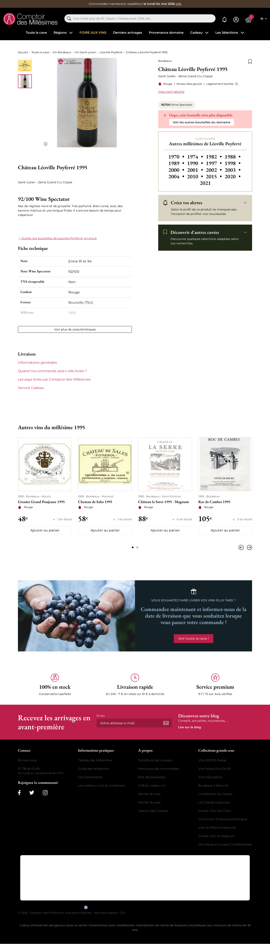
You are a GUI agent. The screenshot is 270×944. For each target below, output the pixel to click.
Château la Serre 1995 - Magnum (163, 501)
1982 (214, 156)
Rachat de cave (149, 794)
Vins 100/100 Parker (212, 760)
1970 (176, 156)
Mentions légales (105, 913)
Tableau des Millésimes (95, 760)
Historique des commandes (158, 769)
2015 (214, 176)
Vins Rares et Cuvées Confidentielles (225, 845)
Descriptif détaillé (171, 92)
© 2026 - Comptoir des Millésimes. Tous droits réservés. (55, 913)
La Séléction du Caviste (215, 794)
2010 (195, 176)
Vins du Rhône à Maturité (217, 828)
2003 (232, 169)
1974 (195, 156)
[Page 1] (133, 548)
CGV (123, 913)
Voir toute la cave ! (193, 638)
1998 (232, 163)
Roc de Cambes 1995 (214, 501)
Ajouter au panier (44, 531)
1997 (214, 163)
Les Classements (90, 777)
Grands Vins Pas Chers (214, 811)
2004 (176, 176)
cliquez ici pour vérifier (171, 907)
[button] (236, 84)
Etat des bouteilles (151, 777)
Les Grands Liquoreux (214, 802)
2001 (195, 169)
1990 (195, 163)
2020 (232, 176)
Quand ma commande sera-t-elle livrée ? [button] (52, 371)
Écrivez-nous (27, 760)
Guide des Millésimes (93, 769)
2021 (205, 182)
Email (101, 716)
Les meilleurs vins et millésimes (101, 786)
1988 (232, 156)
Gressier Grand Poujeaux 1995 (41, 501)
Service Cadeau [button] (31, 388)
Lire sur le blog (189, 727)
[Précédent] (242, 547)
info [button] (178, 4)
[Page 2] (137, 548)
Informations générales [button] (37, 363)
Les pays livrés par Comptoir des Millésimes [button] (54, 379)
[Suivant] (248, 547)
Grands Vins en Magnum (216, 836)
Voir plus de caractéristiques (75, 329)
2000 (176, 169)
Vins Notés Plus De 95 (214, 769)
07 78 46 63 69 (29, 769)
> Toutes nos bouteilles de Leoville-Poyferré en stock (58, 238)
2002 (214, 169)
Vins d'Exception (210, 777)
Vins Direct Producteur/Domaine (222, 819)
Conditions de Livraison (155, 760)
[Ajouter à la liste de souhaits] (250, 61)
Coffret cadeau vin (151, 786)
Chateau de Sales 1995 (95, 501)
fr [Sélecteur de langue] (262, 19)
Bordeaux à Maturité (213, 786)
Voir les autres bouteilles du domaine (201, 122)
